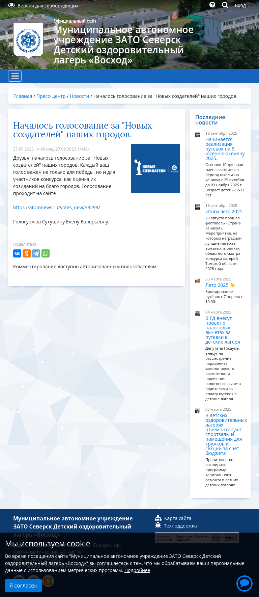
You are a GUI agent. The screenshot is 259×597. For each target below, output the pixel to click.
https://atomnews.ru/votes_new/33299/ (56, 207)
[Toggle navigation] (15, 76)
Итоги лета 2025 (223, 211)
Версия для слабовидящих (43, 5)
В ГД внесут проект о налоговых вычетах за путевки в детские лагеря (222, 330)
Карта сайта (173, 518)
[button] (244, 582)
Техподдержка (176, 525)
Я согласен (23, 585)
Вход (240, 5)
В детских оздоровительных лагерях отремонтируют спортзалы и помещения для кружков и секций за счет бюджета (226, 434)
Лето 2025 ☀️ (220, 285)
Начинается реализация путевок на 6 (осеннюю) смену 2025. (225, 148)
